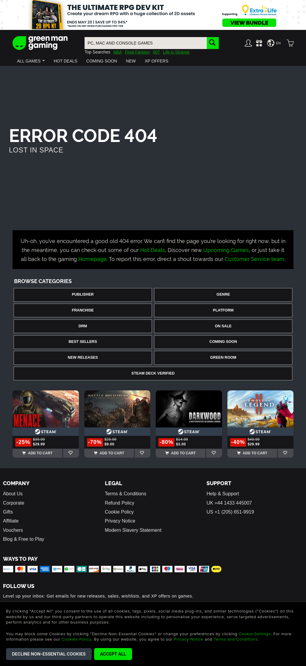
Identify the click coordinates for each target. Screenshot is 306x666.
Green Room (223, 357)
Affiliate (11, 520)
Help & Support (222, 493)
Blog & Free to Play (23, 539)
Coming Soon (223, 342)
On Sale (223, 326)
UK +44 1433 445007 (229, 502)
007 (156, 52)
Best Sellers (82, 342)
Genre (223, 294)
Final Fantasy (137, 52)
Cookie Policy (119, 511)
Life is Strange (176, 52)
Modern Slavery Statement (133, 530)
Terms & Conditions (125, 493)
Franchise (83, 310)
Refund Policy (119, 502)
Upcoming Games (226, 249)
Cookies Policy (76, 639)
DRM (83, 326)
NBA (117, 52)
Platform (223, 310)
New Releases (83, 357)
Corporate (13, 502)
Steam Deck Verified (153, 373)
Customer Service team (254, 258)
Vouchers (13, 530)
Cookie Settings (255, 633)
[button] (31, 61)
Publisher (83, 294)
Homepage (92, 258)
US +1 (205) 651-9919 (230, 511)
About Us (13, 493)
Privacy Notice (120, 520)
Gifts (8, 511)
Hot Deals (152, 249)
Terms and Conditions (236, 639)
